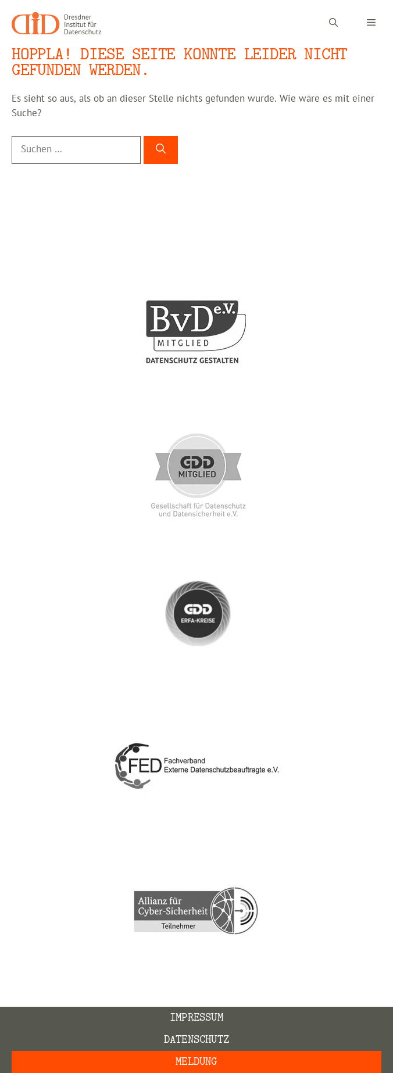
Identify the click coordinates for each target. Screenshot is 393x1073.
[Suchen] (161, 150)
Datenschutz (196, 1039)
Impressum (196, 1017)
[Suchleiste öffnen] (333, 23)
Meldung (196, 1062)
